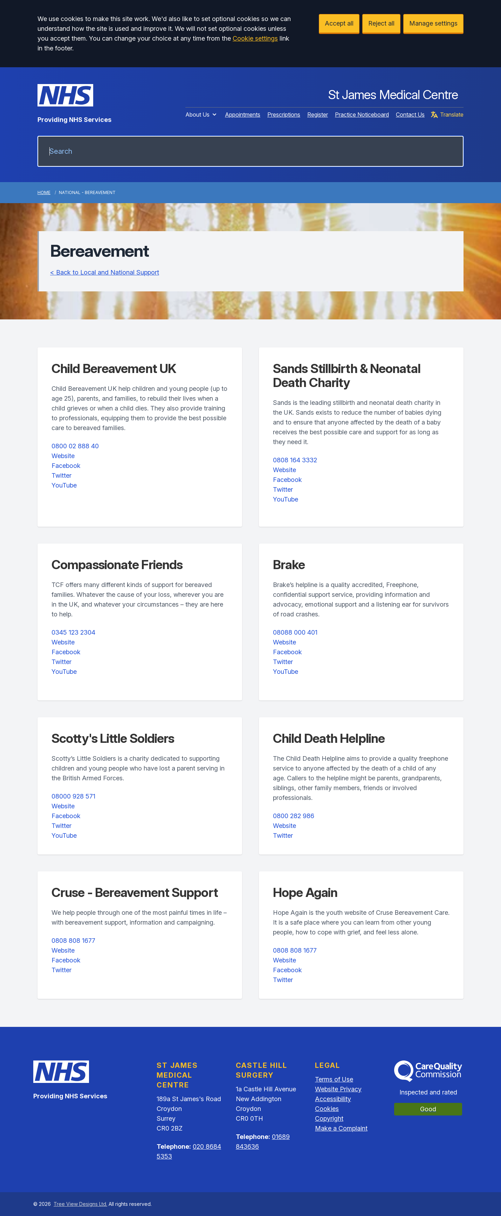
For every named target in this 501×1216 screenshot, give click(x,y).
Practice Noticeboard (362, 114)
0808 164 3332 (295, 460)
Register (317, 114)
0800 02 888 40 (75, 446)
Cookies (327, 1108)
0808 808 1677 (73, 940)
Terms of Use (334, 1079)
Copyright (329, 1118)
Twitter (61, 475)
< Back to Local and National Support (104, 272)
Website (63, 456)
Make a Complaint (341, 1128)
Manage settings (433, 23)
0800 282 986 (293, 816)
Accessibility (333, 1099)
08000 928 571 (73, 796)
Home (43, 192)
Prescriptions (283, 114)
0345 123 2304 (73, 632)
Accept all (339, 23)
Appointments (242, 114)
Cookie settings (255, 38)
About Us (201, 114)
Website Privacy (338, 1089)
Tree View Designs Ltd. (80, 1204)
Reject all (381, 23)
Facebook (66, 465)
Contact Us (410, 114)
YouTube (64, 485)
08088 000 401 (295, 632)
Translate (447, 114)
